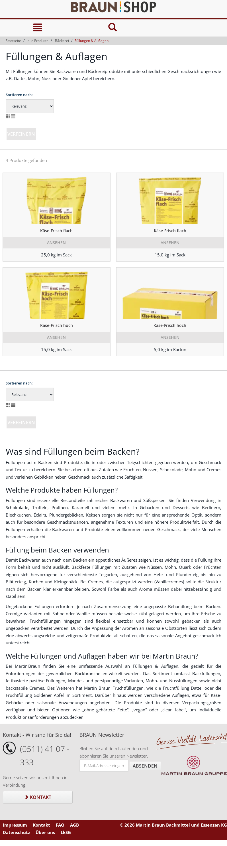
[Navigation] (37, 28)
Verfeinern (21, 134)
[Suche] (112, 28)
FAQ (60, 825)
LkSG (66, 832)
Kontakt (37, 797)
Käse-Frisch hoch (56, 325)
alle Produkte (38, 40)
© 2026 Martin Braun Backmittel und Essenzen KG (173, 825)
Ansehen (56, 242)
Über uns (45, 832)
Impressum (15, 825)
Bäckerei (62, 40)
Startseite (13, 40)
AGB (74, 825)
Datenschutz (16, 832)
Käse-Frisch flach (56, 230)
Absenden (145, 766)
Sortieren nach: (19, 94)
